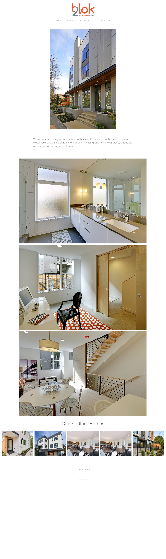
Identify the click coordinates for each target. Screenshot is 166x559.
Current (84, 21)
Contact (105, 21)
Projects (71, 21)
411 (95, 21)
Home (59, 21)
